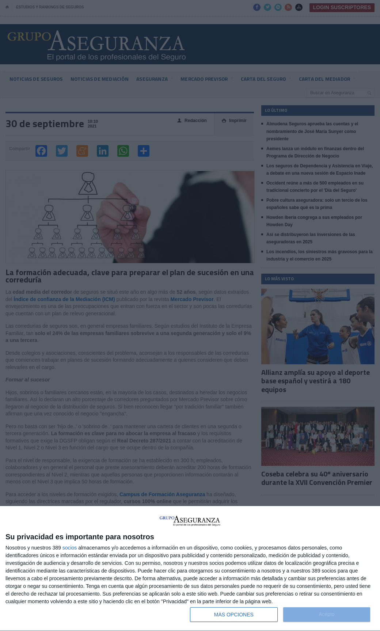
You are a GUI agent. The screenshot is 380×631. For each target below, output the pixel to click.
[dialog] (190, 568)
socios (69, 547)
